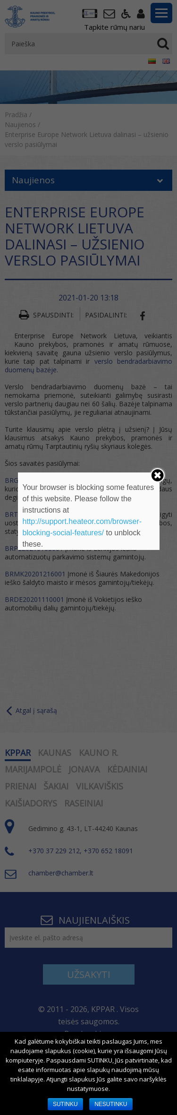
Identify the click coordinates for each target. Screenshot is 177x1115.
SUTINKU (65, 1104)
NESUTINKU (110, 1104)
